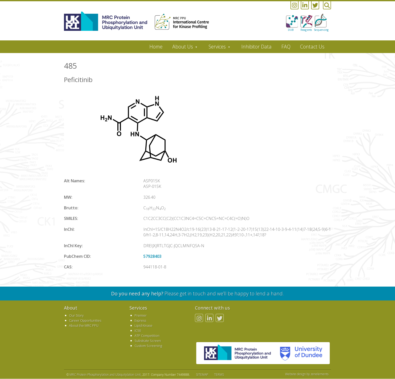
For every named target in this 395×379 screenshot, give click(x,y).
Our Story (76, 315)
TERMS (219, 374)
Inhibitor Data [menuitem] (256, 46)
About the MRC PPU (83, 325)
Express (140, 320)
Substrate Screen (148, 340)
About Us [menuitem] (183, 48)
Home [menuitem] (155, 46)
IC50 (138, 330)
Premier (141, 315)
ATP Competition (147, 335)
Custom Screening (148, 345)
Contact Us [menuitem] (312, 46)
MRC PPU (237, 353)
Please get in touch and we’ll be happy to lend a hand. (197, 293)
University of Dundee (299, 353)
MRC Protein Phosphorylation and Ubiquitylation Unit (105, 374)
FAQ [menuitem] (285, 46)
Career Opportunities (85, 320)
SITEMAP (202, 374)
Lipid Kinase (143, 325)
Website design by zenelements (306, 374)
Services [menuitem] (217, 48)
